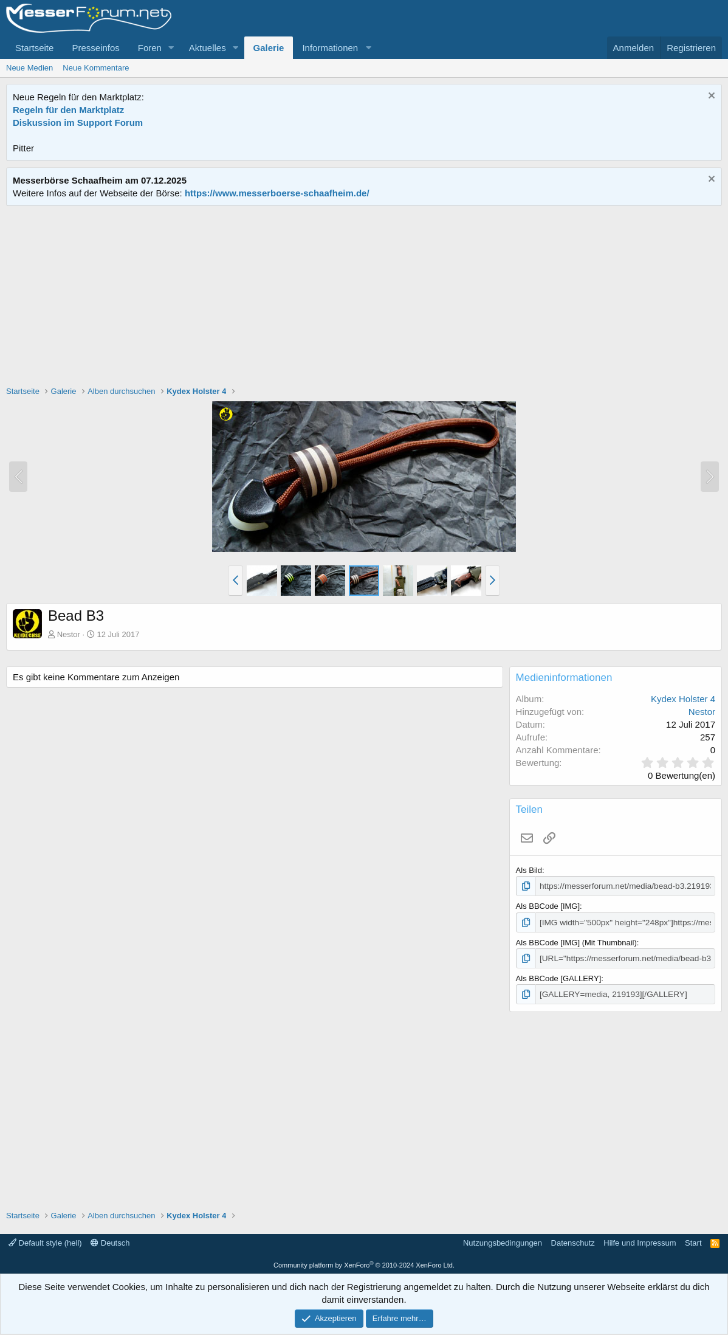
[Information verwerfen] (710, 97)
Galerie (268, 48)
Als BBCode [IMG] (548, 905)
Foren (150, 48)
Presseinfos (95, 48)
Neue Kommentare (96, 67)
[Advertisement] (364, 297)
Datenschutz (573, 1240)
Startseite (34, 48)
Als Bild (529, 870)
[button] (171, 47)
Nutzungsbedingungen (502, 1240)
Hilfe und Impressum (639, 1240)
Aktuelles (207, 48)
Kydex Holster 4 (683, 699)
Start (693, 1240)
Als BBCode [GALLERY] (559, 976)
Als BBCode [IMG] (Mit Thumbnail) (576, 941)
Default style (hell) (45, 1240)
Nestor (68, 634)
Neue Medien (29, 67)
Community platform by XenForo (364, 1262)
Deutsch (110, 1240)
